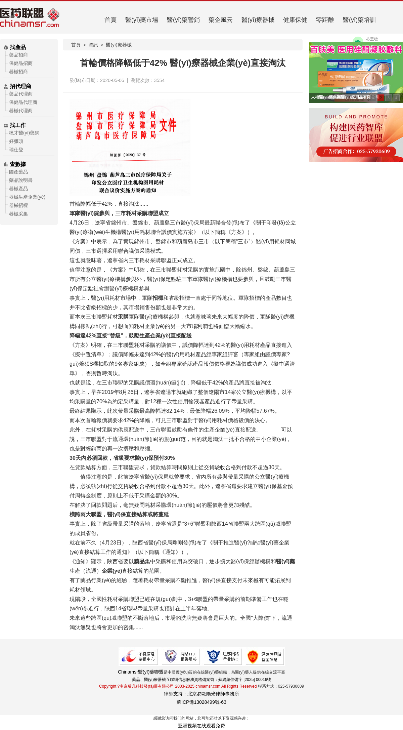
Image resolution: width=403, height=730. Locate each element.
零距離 (325, 19)
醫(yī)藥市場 (141, 19)
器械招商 (18, 71)
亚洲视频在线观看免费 (201, 725)
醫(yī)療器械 (257, 19)
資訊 (93, 44)
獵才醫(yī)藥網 (24, 132)
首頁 (110, 19)
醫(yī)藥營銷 (183, 19)
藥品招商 (18, 54)
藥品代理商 (21, 93)
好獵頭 (16, 141)
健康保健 (295, 19)
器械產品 (18, 188)
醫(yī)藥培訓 (359, 19)
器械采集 (18, 213)
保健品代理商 (23, 102)
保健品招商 (21, 63)
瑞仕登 (16, 149)
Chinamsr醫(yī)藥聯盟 (141, 672)
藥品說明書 (21, 180)
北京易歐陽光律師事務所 (213, 693)
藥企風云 (221, 19)
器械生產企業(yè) (27, 197)
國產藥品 (18, 171)
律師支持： (175, 693)
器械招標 (18, 205)
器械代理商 (21, 110)
